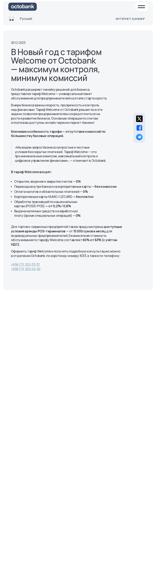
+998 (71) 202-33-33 (25, 264)
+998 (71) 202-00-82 (25, 269)
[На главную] (22, 7)
